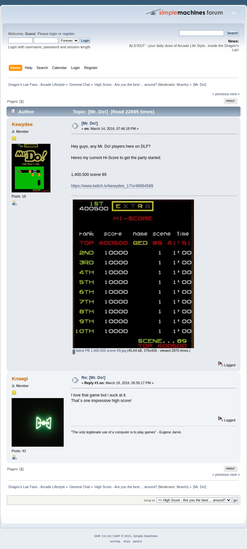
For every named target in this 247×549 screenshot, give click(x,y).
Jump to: (150, 500)
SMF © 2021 (122, 536)
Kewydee (22, 124)
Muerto (182, 84)
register (68, 34)
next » (235, 94)
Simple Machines (145, 536)
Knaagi (20, 378)
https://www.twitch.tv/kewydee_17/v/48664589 (112, 186)
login (53, 34)
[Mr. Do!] (89, 123)
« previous (220, 94)
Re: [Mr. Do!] (93, 377)
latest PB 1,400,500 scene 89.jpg (99, 350)
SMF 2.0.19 (102, 536)
